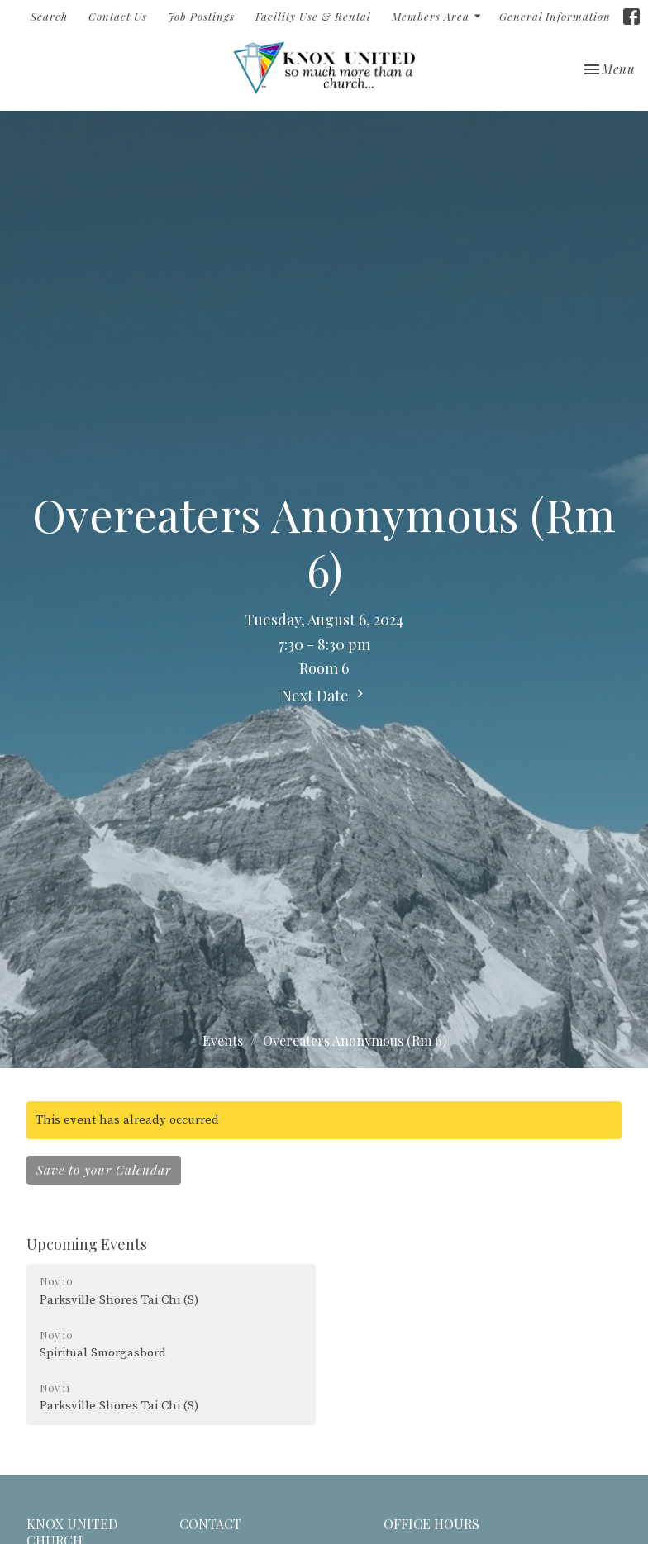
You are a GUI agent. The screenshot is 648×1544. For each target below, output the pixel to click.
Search (49, 16)
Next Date (324, 695)
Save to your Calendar (103, 1170)
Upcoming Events (86, 1244)
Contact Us (117, 16)
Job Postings (201, 16)
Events (222, 1040)
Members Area (437, 16)
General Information (555, 16)
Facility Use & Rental (313, 16)
